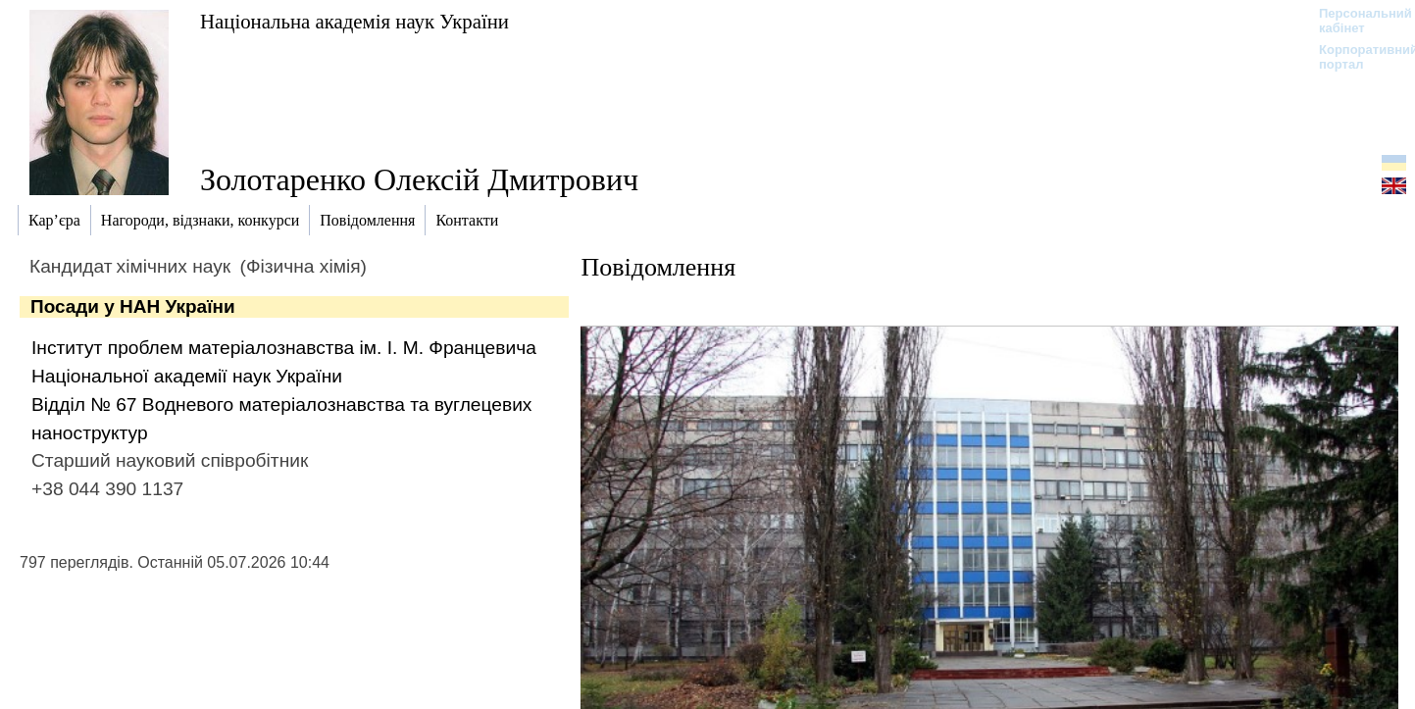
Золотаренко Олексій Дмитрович (419, 179)
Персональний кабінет (1355, 20)
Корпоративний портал (1355, 57)
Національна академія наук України (354, 21)
